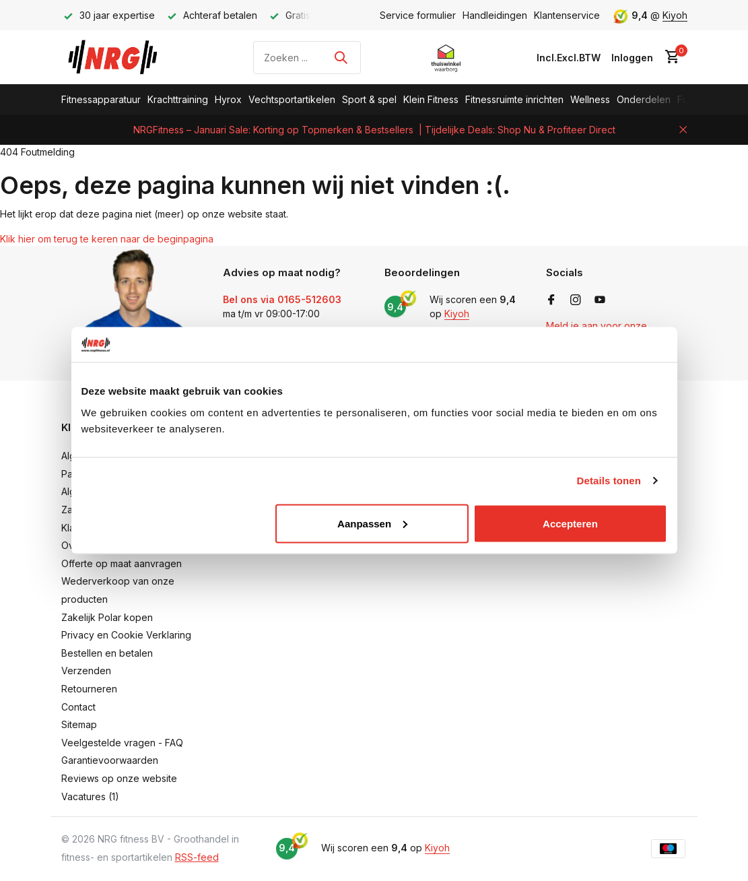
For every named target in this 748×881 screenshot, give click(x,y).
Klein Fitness (430, 99)
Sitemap (79, 724)
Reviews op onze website (119, 778)
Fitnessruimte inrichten (514, 99)
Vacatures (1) (90, 796)
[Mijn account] (632, 57)
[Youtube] (599, 300)
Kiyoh (674, 15)
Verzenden (86, 670)
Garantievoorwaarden (109, 760)
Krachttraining (177, 99)
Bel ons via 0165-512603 (282, 299)
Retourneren (89, 688)
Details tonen (609, 480)
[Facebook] (551, 300)
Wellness (590, 99)
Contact (78, 707)
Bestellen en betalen (107, 653)
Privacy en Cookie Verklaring (126, 635)
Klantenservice (567, 15)
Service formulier (418, 15)
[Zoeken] (307, 57)
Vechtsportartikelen (291, 99)
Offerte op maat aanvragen (121, 563)
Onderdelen (644, 99)
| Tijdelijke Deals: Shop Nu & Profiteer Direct (517, 129)
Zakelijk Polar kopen (107, 617)
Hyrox (228, 99)
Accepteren (570, 523)
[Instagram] (575, 300)
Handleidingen (495, 15)
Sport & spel (369, 99)
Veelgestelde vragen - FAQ (122, 742)
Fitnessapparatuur (101, 99)
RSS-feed (197, 857)
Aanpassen (372, 523)
